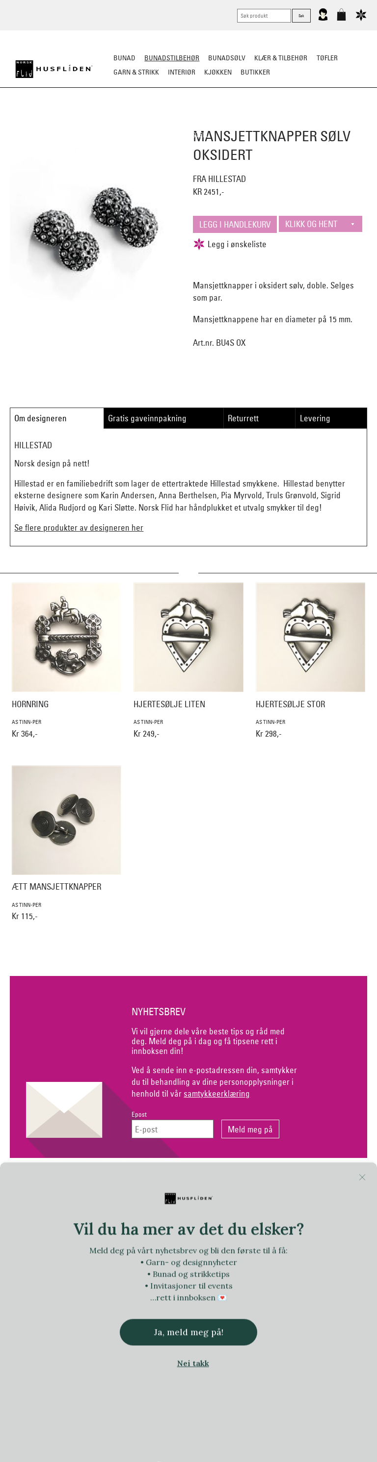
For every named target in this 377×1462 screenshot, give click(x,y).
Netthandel (148, 1183)
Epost (139, 1114)
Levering (315, 418)
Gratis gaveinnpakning (147, 418)
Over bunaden (237, 120)
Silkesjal (138, 120)
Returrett (243, 418)
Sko (31, 120)
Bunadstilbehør (171, 57)
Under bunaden (296, 120)
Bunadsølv (226, 57)
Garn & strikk (136, 72)
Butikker (255, 72)
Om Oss (310, 1183)
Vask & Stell (189, 134)
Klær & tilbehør (280, 57)
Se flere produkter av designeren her (78, 527)
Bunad (124, 57)
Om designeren (40, 418)
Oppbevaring (183, 120)
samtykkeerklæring (217, 1093)
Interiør (181, 72)
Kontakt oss (66, 1183)
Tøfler (327, 57)
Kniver (341, 120)
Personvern (229, 1183)
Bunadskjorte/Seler (80, 120)
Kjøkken (218, 72)
